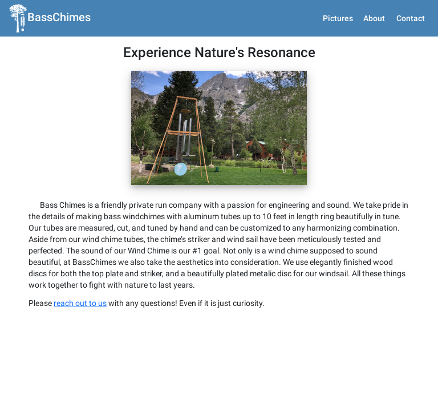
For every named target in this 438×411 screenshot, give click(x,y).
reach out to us (80, 371)
